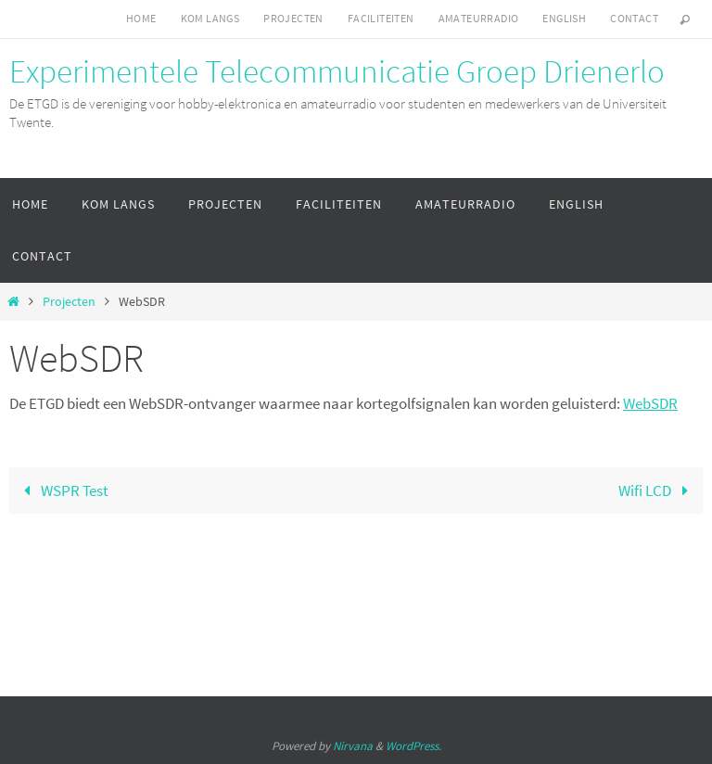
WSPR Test (62, 490)
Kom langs (210, 18)
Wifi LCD (657, 490)
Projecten (293, 18)
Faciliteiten (381, 18)
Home (141, 18)
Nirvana (353, 746)
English (564, 18)
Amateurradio (479, 18)
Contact (634, 18)
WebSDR (650, 403)
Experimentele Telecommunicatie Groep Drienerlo (337, 71)
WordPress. (413, 746)
